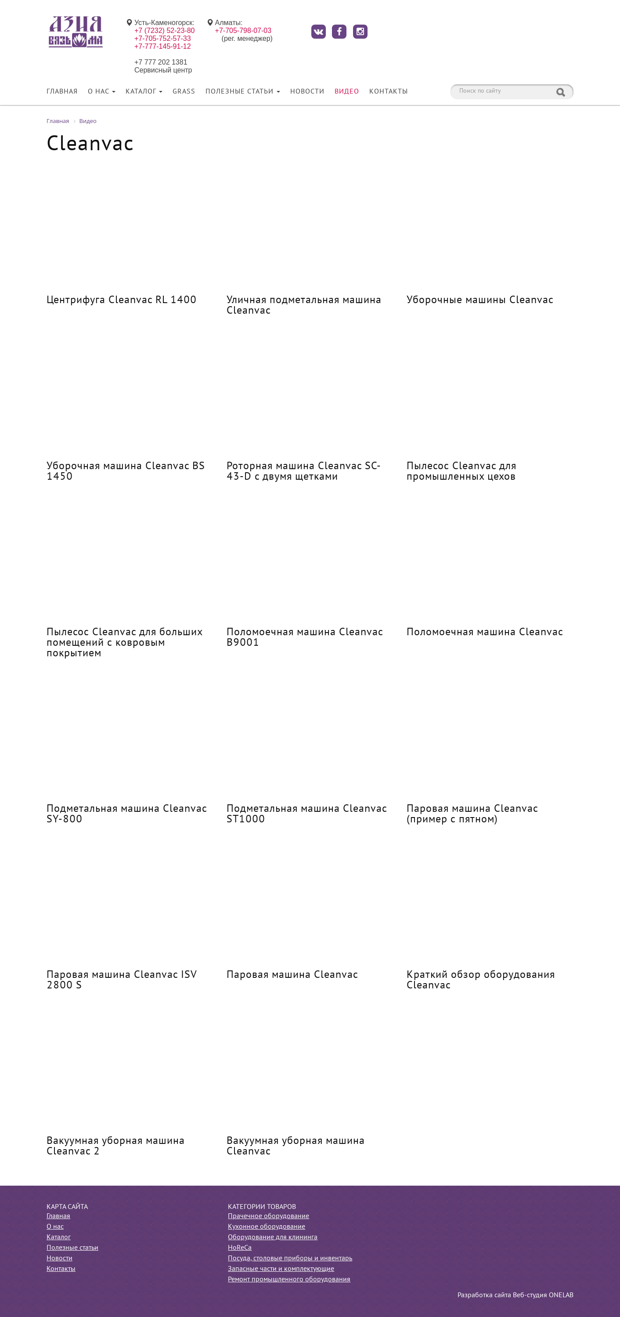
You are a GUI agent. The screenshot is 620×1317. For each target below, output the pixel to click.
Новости (307, 92)
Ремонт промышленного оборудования (289, 1280)
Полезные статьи (242, 92)
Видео (347, 92)
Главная (62, 92)
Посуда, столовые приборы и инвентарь (290, 1258)
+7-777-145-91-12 (162, 46)
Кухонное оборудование (266, 1227)
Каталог (144, 92)
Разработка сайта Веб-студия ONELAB (515, 1295)
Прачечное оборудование (268, 1216)
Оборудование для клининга (272, 1237)
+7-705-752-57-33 (162, 38)
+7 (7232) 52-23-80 (164, 30)
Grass (184, 92)
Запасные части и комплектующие (281, 1269)
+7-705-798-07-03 (243, 30)
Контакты (388, 92)
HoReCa (240, 1248)
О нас (101, 92)
